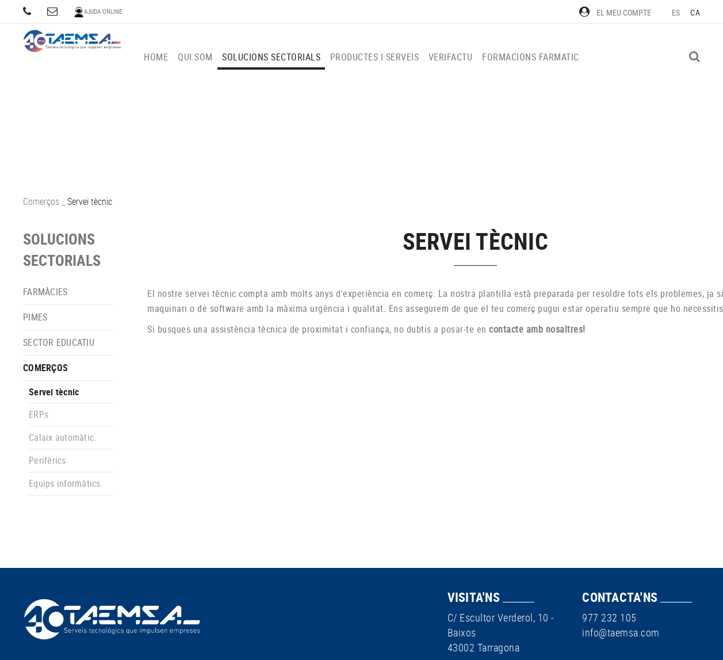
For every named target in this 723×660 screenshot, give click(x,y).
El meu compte (615, 12)
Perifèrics (47, 460)
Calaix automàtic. (62, 437)
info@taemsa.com (621, 632)
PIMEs (35, 317)
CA (695, 12)
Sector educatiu (58, 342)
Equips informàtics (65, 483)
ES (676, 12)
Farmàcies (45, 291)
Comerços (41, 201)
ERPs (38, 414)
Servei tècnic (54, 392)
